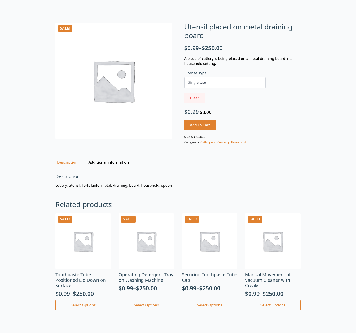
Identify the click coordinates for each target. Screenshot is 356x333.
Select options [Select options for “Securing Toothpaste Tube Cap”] (209, 305)
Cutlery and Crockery (215, 142)
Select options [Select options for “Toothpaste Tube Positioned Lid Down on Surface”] (83, 305)
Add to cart (200, 124)
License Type (195, 73)
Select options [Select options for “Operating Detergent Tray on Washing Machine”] (146, 305)
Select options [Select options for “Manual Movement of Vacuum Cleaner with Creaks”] (272, 305)
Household (238, 142)
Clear (194, 97)
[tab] (67, 162)
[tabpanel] (178, 181)
